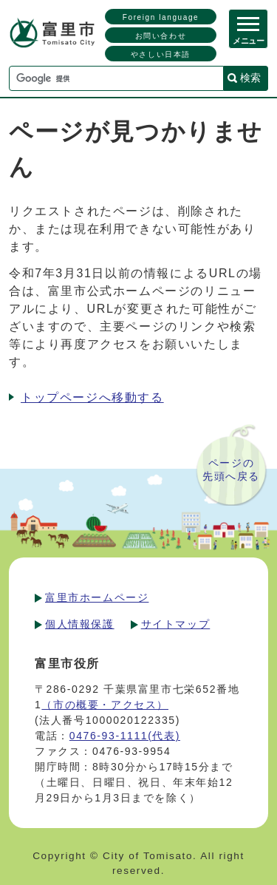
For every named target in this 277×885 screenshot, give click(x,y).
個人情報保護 (79, 624)
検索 (250, 78)
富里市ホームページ (96, 597)
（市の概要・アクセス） (104, 705)
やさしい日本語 (161, 54)
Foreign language (161, 17)
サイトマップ (176, 624)
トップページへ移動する (92, 397)
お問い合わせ (161, 36)
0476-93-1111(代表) (124, 736)
